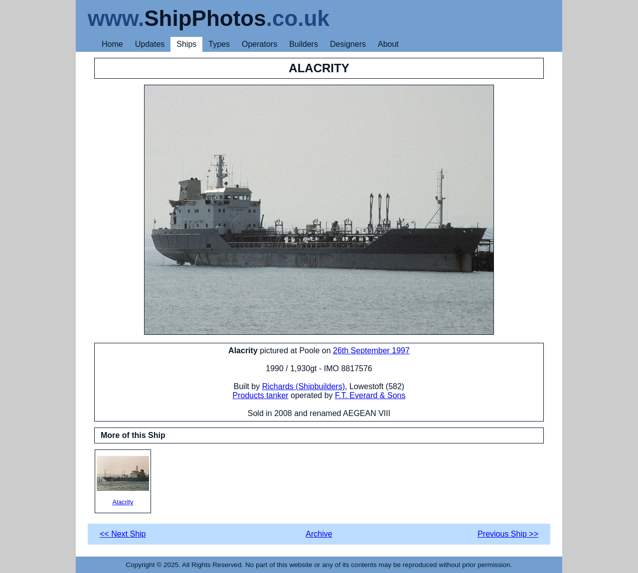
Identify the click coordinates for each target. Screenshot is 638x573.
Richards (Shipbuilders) (303, 386)
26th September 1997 (371, 350)
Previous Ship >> (508, 534)
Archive (319, 534)
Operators (259, 44)
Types (219, 44)
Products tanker (261, 395)
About (388, 44)
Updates (150, 44)
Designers (348, 44)
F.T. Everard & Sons (370, 395)
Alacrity (123, 481)
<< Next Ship (123, 534)
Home (112, 44)
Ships (186, 44)
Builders (303, 44)
